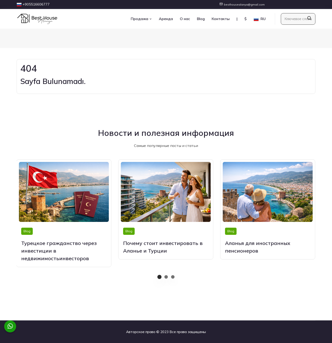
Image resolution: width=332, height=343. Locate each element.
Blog (201, 18)
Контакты (221, 18)
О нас (185, 18)
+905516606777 (36, 4)
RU (260, 19)
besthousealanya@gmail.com (244, 4)
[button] (159, 277)
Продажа (141, 18)
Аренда (166, 18)
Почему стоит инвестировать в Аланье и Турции (163, 247)
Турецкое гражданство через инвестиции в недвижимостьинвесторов (59, 251)
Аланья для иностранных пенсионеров (257, 247)
